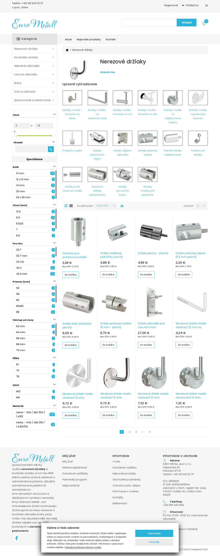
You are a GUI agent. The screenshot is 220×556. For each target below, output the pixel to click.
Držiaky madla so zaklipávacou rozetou (173, 118)
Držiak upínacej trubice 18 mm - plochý (115, 327)
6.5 (18, 217)
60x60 (20, 306)
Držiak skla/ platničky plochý (76, 327)
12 (198, 207)
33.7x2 (20, 262)
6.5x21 (19, 223)
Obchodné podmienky (127, 481)
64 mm (20, 332)
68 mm (20, 344)
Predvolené (102, 207)
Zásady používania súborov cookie (83, 547)
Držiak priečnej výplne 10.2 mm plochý (190, 256)
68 (17, 312)
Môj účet (67, 463)
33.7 (18, 250)
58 (17, 294)
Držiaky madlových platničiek (148, 192)
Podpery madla (72, 152)
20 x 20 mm (23, 197)
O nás (116, 463)
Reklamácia (120, 505)
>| (149, 433)
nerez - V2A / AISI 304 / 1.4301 (30, 414)
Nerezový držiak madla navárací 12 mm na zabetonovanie (191, 328)
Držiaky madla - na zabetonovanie (97, 116)
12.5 (18, 211)
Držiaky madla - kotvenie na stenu (72, 116)
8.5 (18, 235)
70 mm (20, 350)
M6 (18, 397)
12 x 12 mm (22, 179)
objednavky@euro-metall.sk (180, 530)
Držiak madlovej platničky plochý (111, 256)
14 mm (20, 185)
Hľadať (187, 22)
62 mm (20, 326)
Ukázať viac (107, 79)
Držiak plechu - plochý (153, 255)
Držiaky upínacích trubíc (122, 192)
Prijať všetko (154, 533)
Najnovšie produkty (124, 475)
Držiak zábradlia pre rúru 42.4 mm (151, 327)
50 (17, 288)
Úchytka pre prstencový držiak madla (74, 258)
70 (17, 370)
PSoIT (205, 551)
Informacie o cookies (126, 493)
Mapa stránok (71, 487)
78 (17, 376)
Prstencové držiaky (198, 154)
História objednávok (74, 469)
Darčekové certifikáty (75, 475)
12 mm (20, 173)
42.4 (18, 268)
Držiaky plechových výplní (97, 156)
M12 (18, 391)
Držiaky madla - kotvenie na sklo (148, 113)
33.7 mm (21, 256)
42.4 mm (21, 274)
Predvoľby (154, 542)
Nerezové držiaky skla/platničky (97, 192)
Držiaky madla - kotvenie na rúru (123, 113)
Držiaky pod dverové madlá (72, 190)
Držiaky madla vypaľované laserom (198, 116)
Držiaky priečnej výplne (147, 154)
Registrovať (171, 5)
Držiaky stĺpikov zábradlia (122, 154)
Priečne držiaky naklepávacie (173, 154)
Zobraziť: (189, 207)
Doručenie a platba (124, 469)
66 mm (20, 338)
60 (17, 300)
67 (17, 364)
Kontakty (118, 499)
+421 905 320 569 (173, 506)
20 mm (20, 191)
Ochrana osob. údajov (127, 487)
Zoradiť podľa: (85, 207)
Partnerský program (74, 481)
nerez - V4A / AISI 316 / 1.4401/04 (30, 424)
